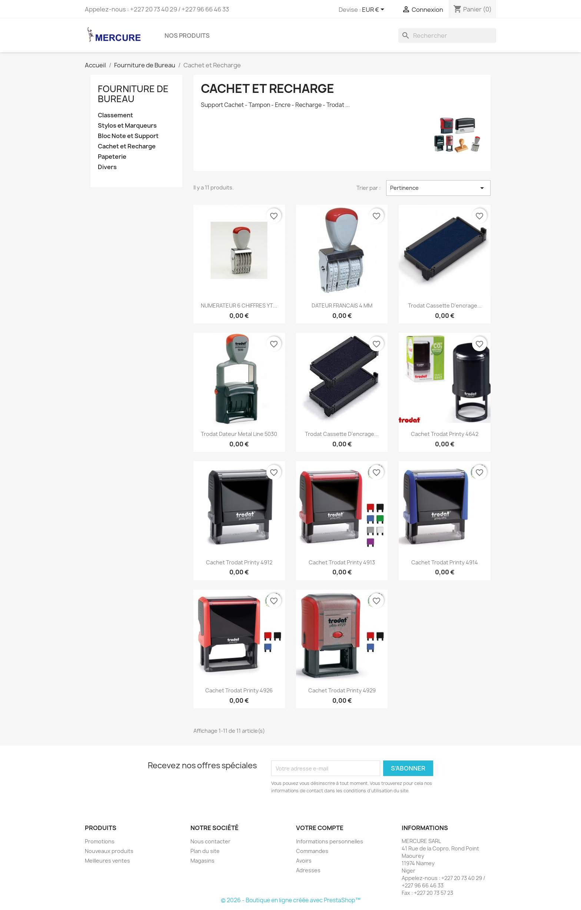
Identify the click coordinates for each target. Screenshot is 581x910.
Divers (107, 167)
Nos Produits (187, 35)
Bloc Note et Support (128, 136)
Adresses (308, 870)
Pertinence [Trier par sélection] (438, 188)
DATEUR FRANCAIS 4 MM (342, 305)
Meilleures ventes (107, 860)
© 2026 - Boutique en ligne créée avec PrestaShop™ (291, 900)
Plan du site (205, 850)
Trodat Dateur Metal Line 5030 (239, 433)
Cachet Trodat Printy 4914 (444, 562)
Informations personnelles (329, 841)
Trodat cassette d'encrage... (342, 433)
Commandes (312, 850)
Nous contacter (210, 841)
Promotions (99, 841)
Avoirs (304, 860)
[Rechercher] (447, 35)
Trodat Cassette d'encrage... (445, 305)
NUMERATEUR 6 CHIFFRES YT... (239, 305)
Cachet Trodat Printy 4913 (342, 562)
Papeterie (112, 157)
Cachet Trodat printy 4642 (444, 433)
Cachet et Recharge (127, 146)
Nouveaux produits (109, 850)
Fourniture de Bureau (133, 94)
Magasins (202, 860)
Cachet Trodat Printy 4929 (342, 690)
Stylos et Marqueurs (127, 126)
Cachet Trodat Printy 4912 (239, 562)
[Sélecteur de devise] (374, 10)
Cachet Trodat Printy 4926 (239, 690)
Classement (115, 115)
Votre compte (319, 828)
